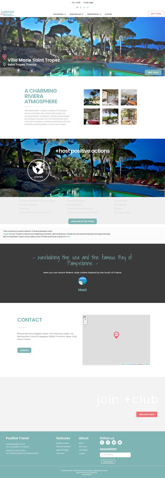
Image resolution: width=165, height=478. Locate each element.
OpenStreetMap (131, 364)
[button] (77, 7)
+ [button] (85, 319)
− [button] (85, 323)
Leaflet (123, 364)
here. (67, 236)
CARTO (147, 364)
